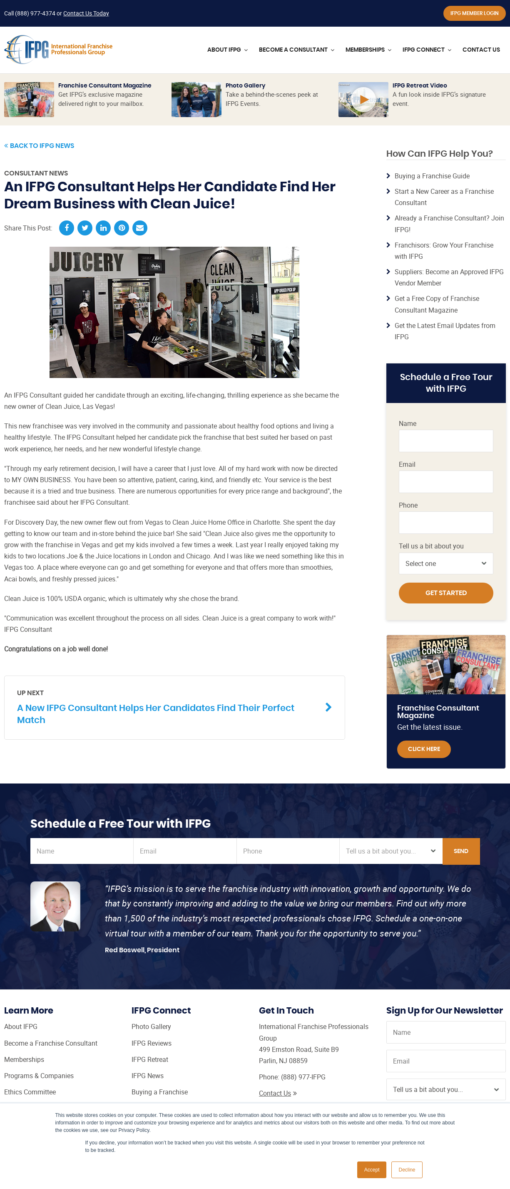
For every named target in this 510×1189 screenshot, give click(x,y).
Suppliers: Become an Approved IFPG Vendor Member (449, 277)
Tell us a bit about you (431, 546)
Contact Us (278, 1093)
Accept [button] (372, 1170)
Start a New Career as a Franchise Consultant (444, 197)
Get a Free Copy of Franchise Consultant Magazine (437, 304)
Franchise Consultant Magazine (105, 86)
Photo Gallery (246, 86)
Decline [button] (406, 1170)
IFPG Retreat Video (420, 86)
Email (407, 464)
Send (461, 851)
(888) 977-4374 (35, 13)
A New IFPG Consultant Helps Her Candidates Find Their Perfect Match (168, 706)
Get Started (446, 593)
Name (407, 424)
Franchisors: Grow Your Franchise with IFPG (444, 250)
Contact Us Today (86, 13)
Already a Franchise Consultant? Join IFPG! (449, 223)
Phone (408, 505)
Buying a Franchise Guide (432, 175)
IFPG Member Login (474, 13)
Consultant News (36, 173)
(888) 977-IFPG (303, 1076)
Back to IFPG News (39, 146)
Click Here (424, 749)
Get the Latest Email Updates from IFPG (445, 331)
